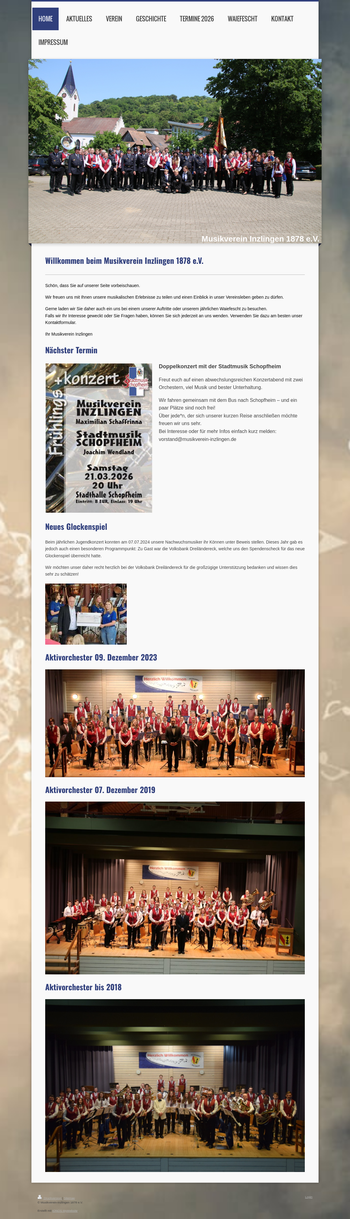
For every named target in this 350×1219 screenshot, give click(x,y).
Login (308, 1197)
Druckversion (50, 1198)
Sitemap (69, 1198)
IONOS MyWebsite (65, 1210)
